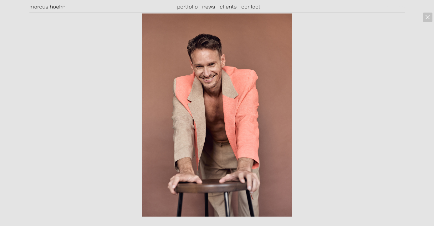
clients (228, 6)
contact (250, 6)
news (208, 6)
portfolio (187, 6)
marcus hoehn (47, 6)
